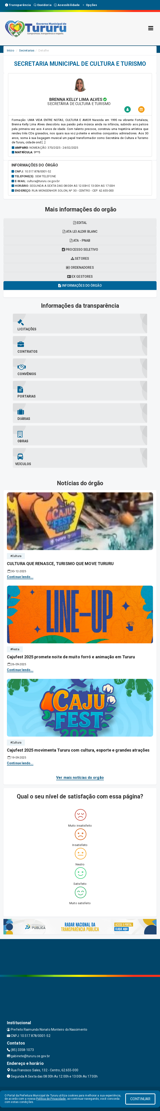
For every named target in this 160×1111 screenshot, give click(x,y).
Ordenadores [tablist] (80, 267)
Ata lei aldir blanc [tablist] (80, 231)
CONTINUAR (140, 1099)
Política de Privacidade (51, 1098)
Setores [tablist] (80, 258)
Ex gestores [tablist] (80, 276)
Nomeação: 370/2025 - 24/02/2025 (53, 147)
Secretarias (26, 50)
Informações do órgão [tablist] (80, 285)
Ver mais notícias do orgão (80, 777)
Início (10, 50)
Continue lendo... (20, 577)
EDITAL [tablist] (80, 223)
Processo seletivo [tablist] (80, 249)
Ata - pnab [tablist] (80, 240)
